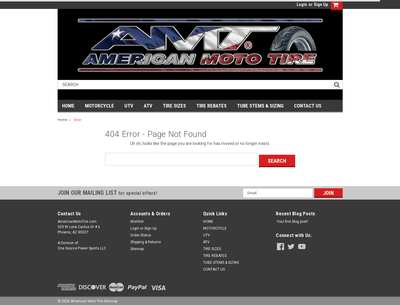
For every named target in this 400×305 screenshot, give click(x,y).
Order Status (140, 233)
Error (77, 120)
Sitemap (137, 247)
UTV (128, 106)
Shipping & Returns (145, 240)
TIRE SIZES (174, 106)
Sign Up (321, 4)
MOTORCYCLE (99, 106)
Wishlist (137, 220)
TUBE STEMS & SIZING (260, 106)
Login (302, 4)
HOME (68, 106)
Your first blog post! (292, 220)
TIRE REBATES (211, 106)
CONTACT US (307, 106)
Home (62, 120)
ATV (148, 106)
